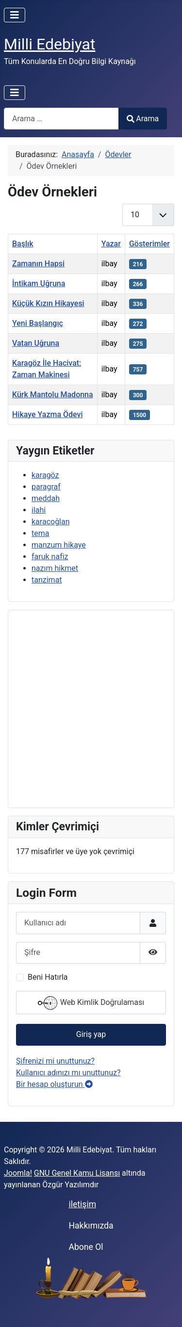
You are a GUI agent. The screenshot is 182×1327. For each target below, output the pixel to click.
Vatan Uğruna (35, 343)
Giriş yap (91, 1034)
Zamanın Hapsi (38, 263)
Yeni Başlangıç (37, 323)
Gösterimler (149, 243)
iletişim (82, 1204)
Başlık (22, 243)
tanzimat (47, 579)
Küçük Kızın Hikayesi (48, 303)
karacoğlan (51, 521)
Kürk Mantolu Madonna (52, 394)
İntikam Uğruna (38, 283)
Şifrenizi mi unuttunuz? (55, 1061)
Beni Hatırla (47, 977)
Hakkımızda (90, 1225)
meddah (46, 498)
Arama (143, 118)
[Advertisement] (91, 709)
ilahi (39, 510)
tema (40, 533)
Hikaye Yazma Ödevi (47, 414)
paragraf (46, 486)
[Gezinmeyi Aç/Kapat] (14, 15)
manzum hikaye (59, 545)
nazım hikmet (55, 568)
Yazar (111, 243)
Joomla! (18, 1173)
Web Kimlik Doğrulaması (91, 1003)
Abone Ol (85, 1247)
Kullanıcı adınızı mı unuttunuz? (68, 1072)
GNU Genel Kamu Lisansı (77, 1173)
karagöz (45, 475)
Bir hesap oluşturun (54, 1084)
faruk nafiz (50, 556)
